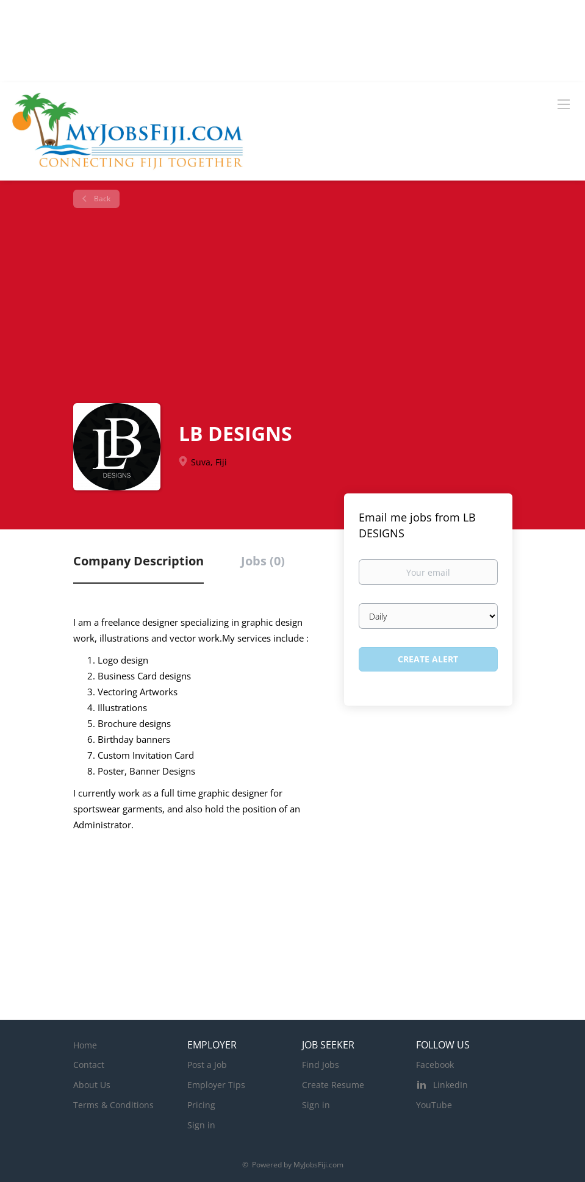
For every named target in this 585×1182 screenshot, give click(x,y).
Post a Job (207, 1064)
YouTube (434, 1105)
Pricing (201, 1105)
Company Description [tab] (138, 561)
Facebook (435, 1064)
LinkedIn (450, 1085)
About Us (91, 1085)
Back (101, 198)
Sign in (201, 1125)
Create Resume (333, 1085)
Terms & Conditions (113, 1105)
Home (85, 1045)
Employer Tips (216, 1085)
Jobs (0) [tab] (263, 561)
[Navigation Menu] (564, 104)
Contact (88, 1064)
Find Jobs (320, 1064)
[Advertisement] (297, 305)
